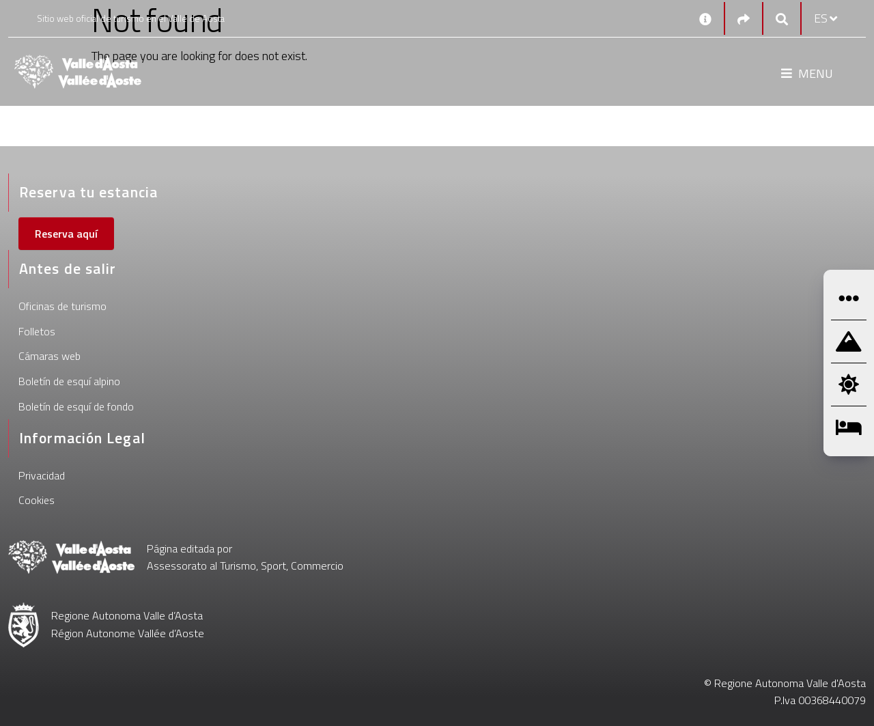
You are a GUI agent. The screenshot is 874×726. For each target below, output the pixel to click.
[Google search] (782, 19)
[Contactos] (705, 18)
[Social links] (743, 19)
